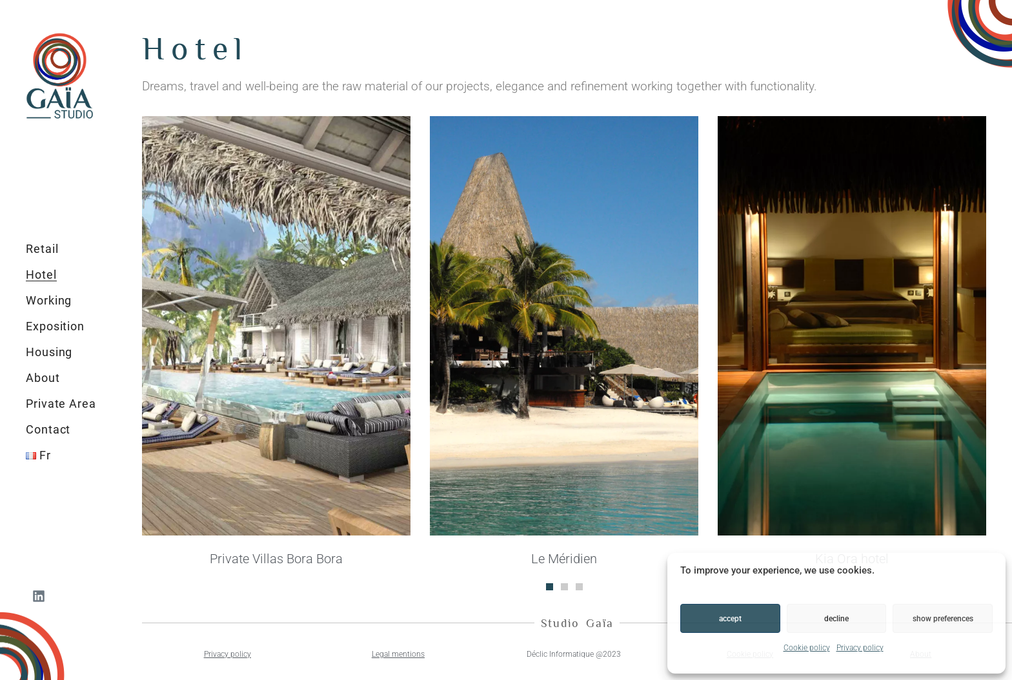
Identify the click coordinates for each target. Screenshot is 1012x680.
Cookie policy (807, 647)
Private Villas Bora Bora (276, 558)
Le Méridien (564, 558)
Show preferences (943, 618)
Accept (730, 618)
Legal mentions (398, 654)
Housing (49, 352)
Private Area (61, 403)
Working (49, 300)
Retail (42, 248)
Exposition (55, 326)
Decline (836, 618)
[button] (549, 586)
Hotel (41, 274)
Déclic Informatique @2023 (574, 654)
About (43, 378)
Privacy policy (860, 647)
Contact (48, 429)
